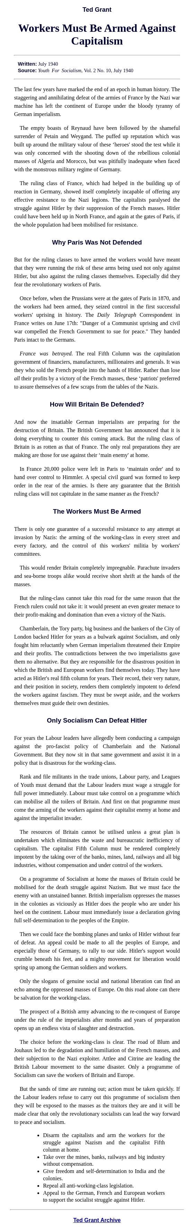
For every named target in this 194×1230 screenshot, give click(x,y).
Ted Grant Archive (97, 1220)
